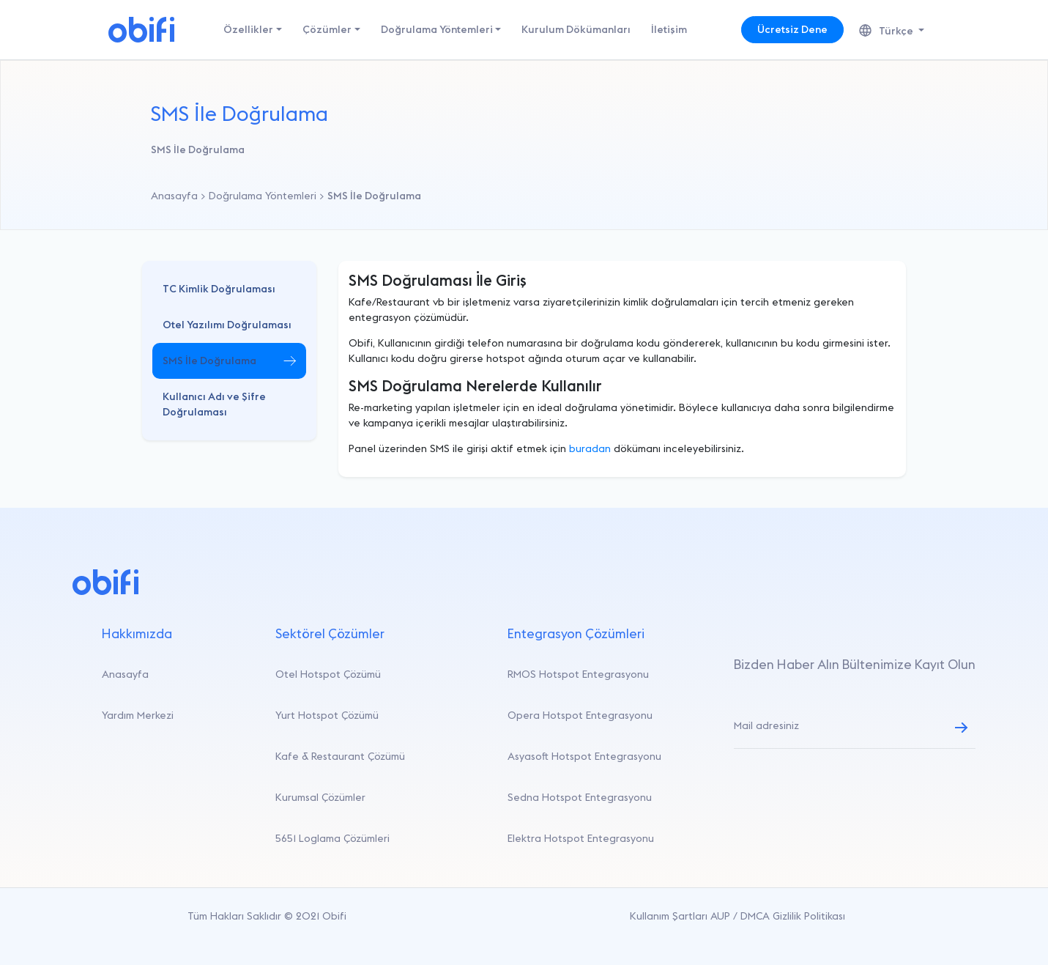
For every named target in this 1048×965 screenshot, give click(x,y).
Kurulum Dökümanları (576, 29)
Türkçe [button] (887, 30)
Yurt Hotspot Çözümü (327, 715)
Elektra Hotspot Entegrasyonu (581, 838)
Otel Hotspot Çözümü (328, 674)
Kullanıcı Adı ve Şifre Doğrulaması (214, 404)
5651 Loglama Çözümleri (332, 838)
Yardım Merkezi (138, 715)
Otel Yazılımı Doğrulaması (227, 324)
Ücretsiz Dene (792, 29)
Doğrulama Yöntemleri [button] (437, 29)
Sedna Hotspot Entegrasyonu (580, 797)
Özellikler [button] (248, 29)
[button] (229, 289)
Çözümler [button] (327, 29)
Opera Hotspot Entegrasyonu (580, 715)
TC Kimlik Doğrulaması (219, 288)
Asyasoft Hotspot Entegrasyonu (584, 756)
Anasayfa (125, 674)
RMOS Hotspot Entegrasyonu (578, 674)
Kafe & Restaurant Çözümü (340, 756)
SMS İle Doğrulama (209, 360)
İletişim (669, 29)
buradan (590, 448)
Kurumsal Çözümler (320, 797)
